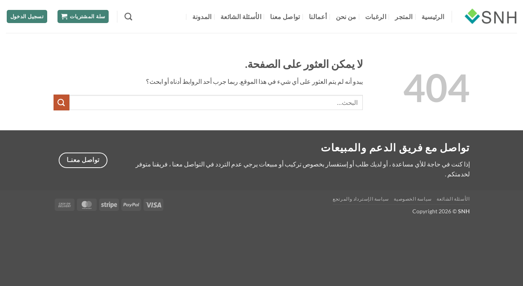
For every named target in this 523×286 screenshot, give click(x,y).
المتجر (403, 16)
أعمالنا (318, 16)
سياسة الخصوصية (413, 199)
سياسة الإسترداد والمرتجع (361, 199)
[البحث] (128, 16)
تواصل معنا (285, 16)
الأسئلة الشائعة (240, 16)
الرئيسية (432, 16)
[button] (83, 16)
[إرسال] (61, 102)
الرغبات (375, 16)
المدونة (202, 16)
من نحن (346, 16)
